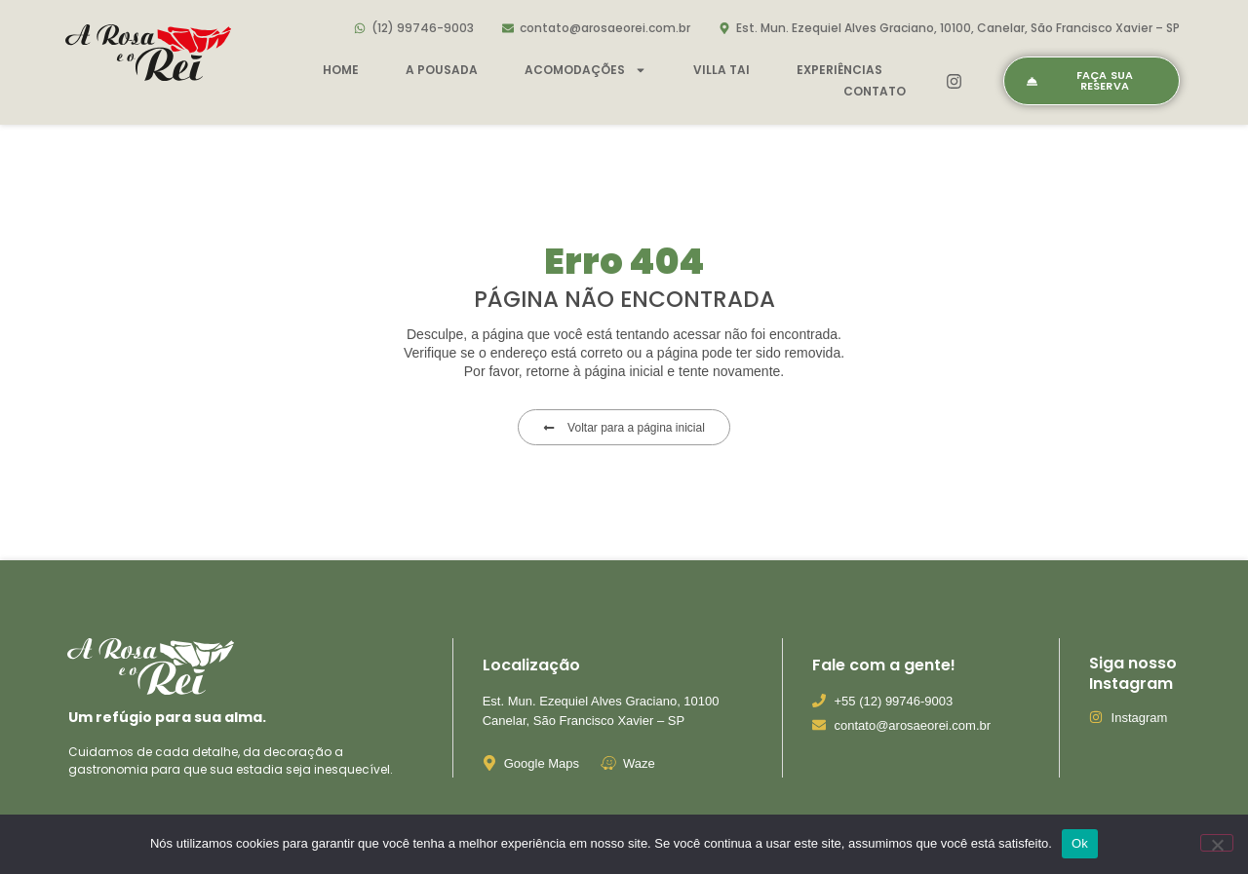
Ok (1080, 843)
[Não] (1216, 843)
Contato (874, 91)
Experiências (839, 69)
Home (341, 69)
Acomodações (585, 70)
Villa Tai (721, 69)
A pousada (442, 69)
